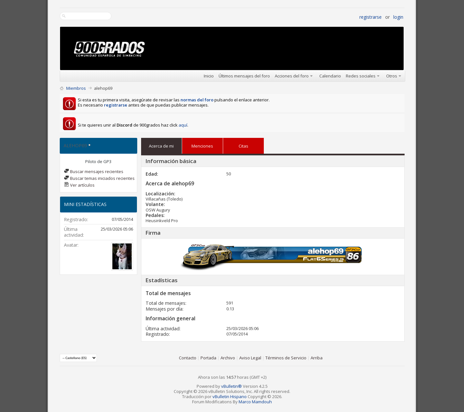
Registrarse (370, 17)
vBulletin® (231, 386)
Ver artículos (79, 185)
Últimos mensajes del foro (244, 76)
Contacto (187, 358)
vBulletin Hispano (229, 396)
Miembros (76, 88)
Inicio (209, 76)
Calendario (330, 76)
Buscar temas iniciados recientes (99, 178)
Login (398, 17)
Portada (208, 358)
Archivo (228, 358)
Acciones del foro (292, 76)
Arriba (317, 358)
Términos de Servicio (285, 358)
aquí (183, 125)
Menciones (202, 144)
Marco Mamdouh (255, 402)
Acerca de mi (161, 146)
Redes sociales (361, 76)
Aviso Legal (250, 358)
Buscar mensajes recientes (93, 171)
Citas (243, 144)
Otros (391, 76)
